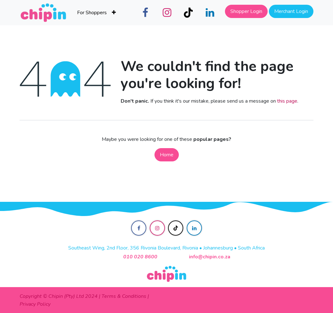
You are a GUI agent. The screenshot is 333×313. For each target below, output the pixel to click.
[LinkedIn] (210, 13)
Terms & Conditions (123, 296)
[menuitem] (92, 12)
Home (166, 154)
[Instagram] (167, 13)
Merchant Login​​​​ (291, 11)
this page (287, 101)
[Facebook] (145, 13)
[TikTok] (188, 13)
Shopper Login (246, 11)
